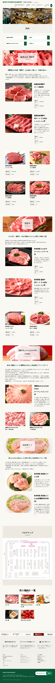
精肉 (3, 659)
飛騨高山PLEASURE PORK (12, 43)
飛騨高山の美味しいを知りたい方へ (25, 657)
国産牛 (30, 37)
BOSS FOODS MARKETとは (19, 6)
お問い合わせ (39, 657)
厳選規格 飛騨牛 (9, 37)
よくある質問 (47, 6)
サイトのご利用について (41, 660)
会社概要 (38, 662)
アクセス (21, 654)
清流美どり (31, 43)
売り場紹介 (28, 6)
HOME (24, 16)
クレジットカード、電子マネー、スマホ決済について (44, 646)
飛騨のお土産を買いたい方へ (24, 662)
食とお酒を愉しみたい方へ (24, 659)
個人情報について (40, 659)
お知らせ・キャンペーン (41, 656)
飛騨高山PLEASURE (7, 660)
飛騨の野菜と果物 (5, 665)
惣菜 (3, 662)
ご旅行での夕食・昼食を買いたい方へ (25, 660)
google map (21, 675)
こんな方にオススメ (39, 6)
